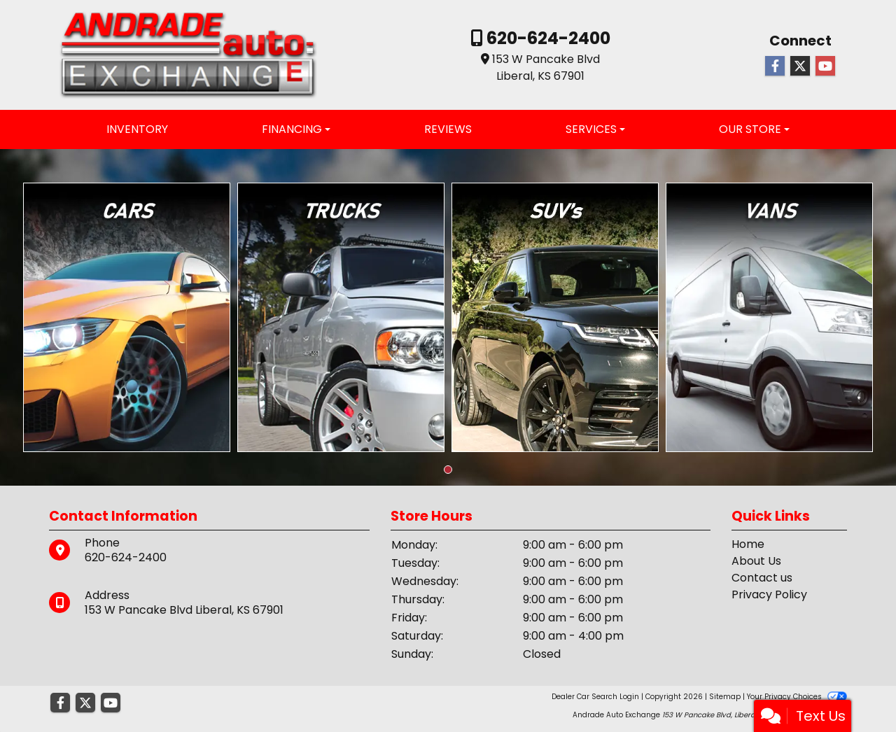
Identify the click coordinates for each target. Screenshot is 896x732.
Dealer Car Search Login (595, 696)
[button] (448, 469)
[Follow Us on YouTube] (825, 66)
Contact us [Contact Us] (762, 578)
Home (748, 544)
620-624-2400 (546, 38)
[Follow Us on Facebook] (775, 66)
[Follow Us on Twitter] (800, 66)
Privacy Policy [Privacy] (769, 594)
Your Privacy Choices (797, 696)
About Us (756, 561)
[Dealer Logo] (188, 54)
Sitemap (725, 696)
